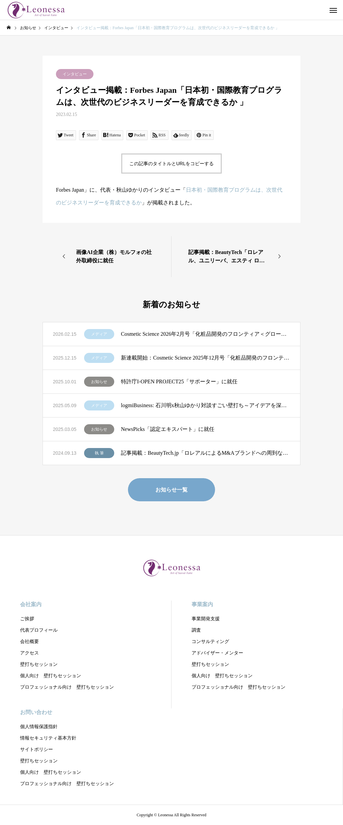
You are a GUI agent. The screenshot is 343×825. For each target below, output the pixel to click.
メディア (99, 334)
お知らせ (99, 381)
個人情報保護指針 (39, 726)
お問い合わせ (36, 712)
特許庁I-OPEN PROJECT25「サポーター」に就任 (179, 381)
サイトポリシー (36, 749)
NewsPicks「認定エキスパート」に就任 (167, 429)
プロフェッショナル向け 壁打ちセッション (67, 687)
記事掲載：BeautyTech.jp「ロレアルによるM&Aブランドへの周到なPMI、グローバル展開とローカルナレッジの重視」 (205, 453)
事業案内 (202, 604)
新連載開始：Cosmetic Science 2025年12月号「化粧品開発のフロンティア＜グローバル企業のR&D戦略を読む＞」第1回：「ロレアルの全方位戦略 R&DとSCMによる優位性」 (205, 358)
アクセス (29, 652)
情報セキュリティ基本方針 (48, 738)
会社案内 (31, 604)
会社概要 (29, 641)
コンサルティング (210, 641)
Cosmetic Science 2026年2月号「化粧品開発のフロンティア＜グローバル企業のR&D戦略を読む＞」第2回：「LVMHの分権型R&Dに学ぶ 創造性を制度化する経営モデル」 (205, 334)
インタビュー (75, 74)
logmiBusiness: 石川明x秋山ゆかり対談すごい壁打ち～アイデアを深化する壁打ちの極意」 (205, 405)
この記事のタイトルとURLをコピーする (171, 163)
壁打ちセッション (39, 664)
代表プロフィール (39, 630)
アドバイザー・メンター (217, 652)
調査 (196, 630)
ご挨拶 (27, 618)
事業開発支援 (206, 618)
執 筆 (99, 453)
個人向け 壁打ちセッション (50, 675)
